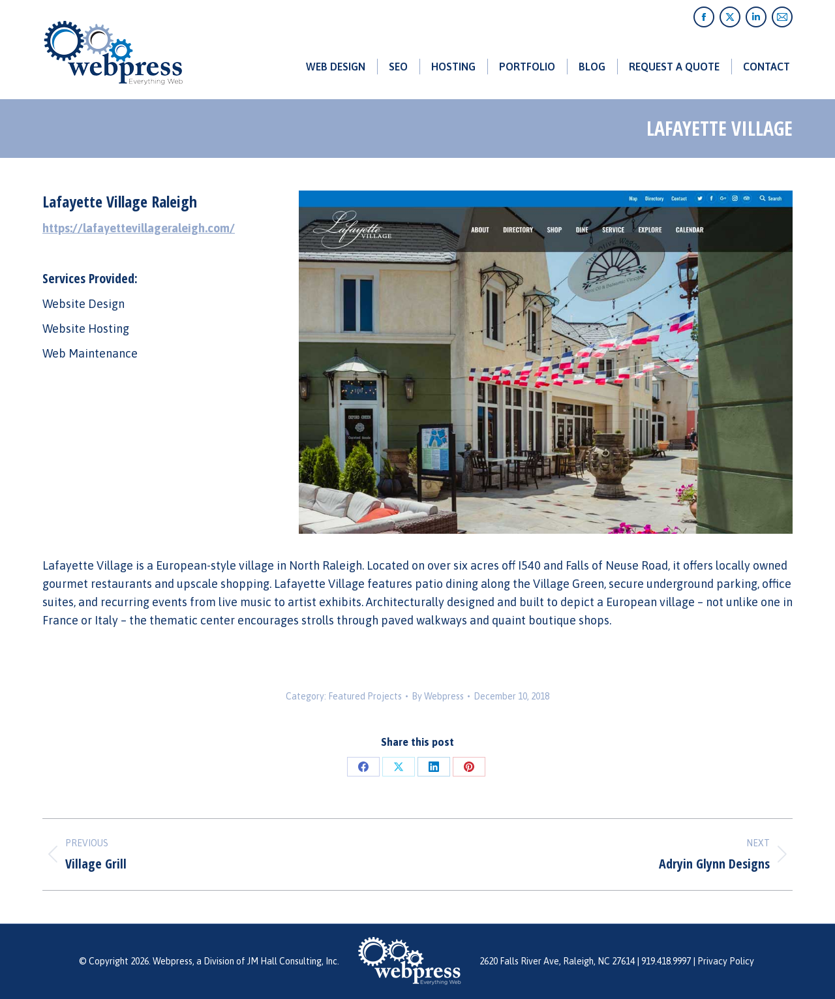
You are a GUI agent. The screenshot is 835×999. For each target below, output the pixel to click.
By (438, 696)
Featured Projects (365, 696)
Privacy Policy (725, 961)
